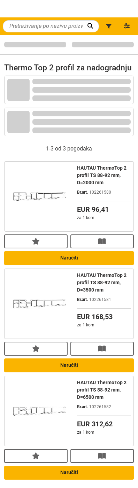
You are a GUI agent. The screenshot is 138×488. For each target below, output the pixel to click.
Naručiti (69, 258)
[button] (108, 26)
